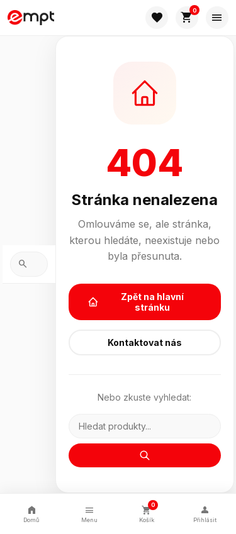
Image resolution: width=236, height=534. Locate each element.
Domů (31, 513)
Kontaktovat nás (145, 342)
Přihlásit (204, 513)
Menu (89, 513)
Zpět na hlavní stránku (135, 302)
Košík (147, 512)
